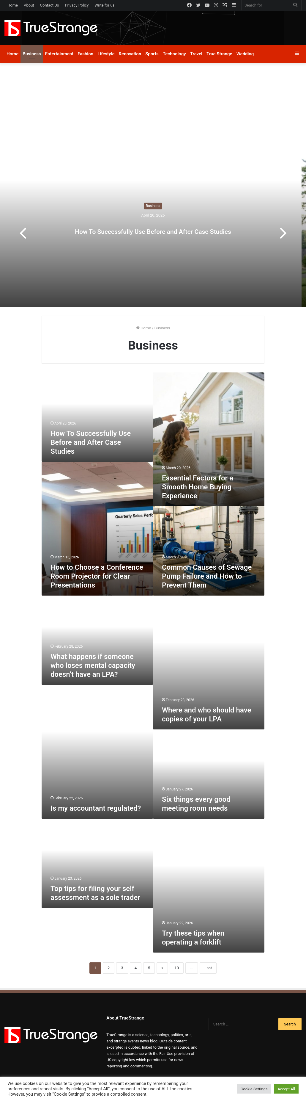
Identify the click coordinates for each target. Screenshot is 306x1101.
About (29, 5)
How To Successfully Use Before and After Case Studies (153, 228)
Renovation (130, 54)
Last (208, 968)
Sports (152, 54)
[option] (153, 232)
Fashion (85, 54)
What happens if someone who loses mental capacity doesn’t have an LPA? (93, 665)
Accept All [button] (286, 1089)
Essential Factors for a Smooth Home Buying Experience (197, 487)
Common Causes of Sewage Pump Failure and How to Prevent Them (207, 576)
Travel (196, 54)
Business (32, 54)
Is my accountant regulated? (96, 808)
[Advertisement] (153, 113)
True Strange (219, 54)
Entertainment (59, 54)
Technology (174, 54)
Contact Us (49, 5)
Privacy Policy (77, 5)
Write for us (104, 5)
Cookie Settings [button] (254, 1089)
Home (12, 5)
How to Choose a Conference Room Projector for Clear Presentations (97, 576)
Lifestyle (105, 54)
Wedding (245, 54)
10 (176, 968)
